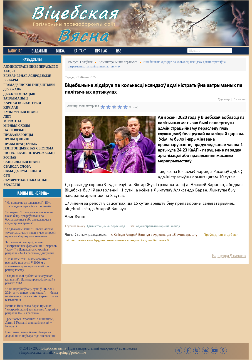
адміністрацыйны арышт (152, 226)
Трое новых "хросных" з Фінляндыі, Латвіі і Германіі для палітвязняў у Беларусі (29, 322)
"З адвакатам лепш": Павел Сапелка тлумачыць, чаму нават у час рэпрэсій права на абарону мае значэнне (30, 232)
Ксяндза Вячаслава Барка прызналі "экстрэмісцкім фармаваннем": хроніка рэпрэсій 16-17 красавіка (31, 309)
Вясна (83, 35)
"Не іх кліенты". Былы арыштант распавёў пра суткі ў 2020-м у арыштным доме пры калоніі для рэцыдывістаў (27, 264)
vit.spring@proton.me (70, 352)
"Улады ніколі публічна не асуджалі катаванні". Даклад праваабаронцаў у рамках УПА (30, 279)
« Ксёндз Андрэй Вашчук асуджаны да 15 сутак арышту (154, 235)
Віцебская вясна (53, 348)
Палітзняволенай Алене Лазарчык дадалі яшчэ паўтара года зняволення (30, 334)
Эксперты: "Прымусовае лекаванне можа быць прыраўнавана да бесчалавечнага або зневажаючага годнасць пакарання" (29, 218)
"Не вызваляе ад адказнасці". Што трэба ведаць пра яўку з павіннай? (28, 204)
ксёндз (175, 226)
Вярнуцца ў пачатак (229, 255)
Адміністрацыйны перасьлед (105, 226)
